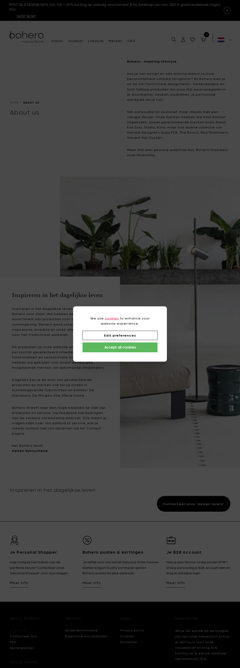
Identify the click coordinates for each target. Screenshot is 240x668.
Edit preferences (120, 335)
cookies (112, 318)
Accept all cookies (120, 347)
